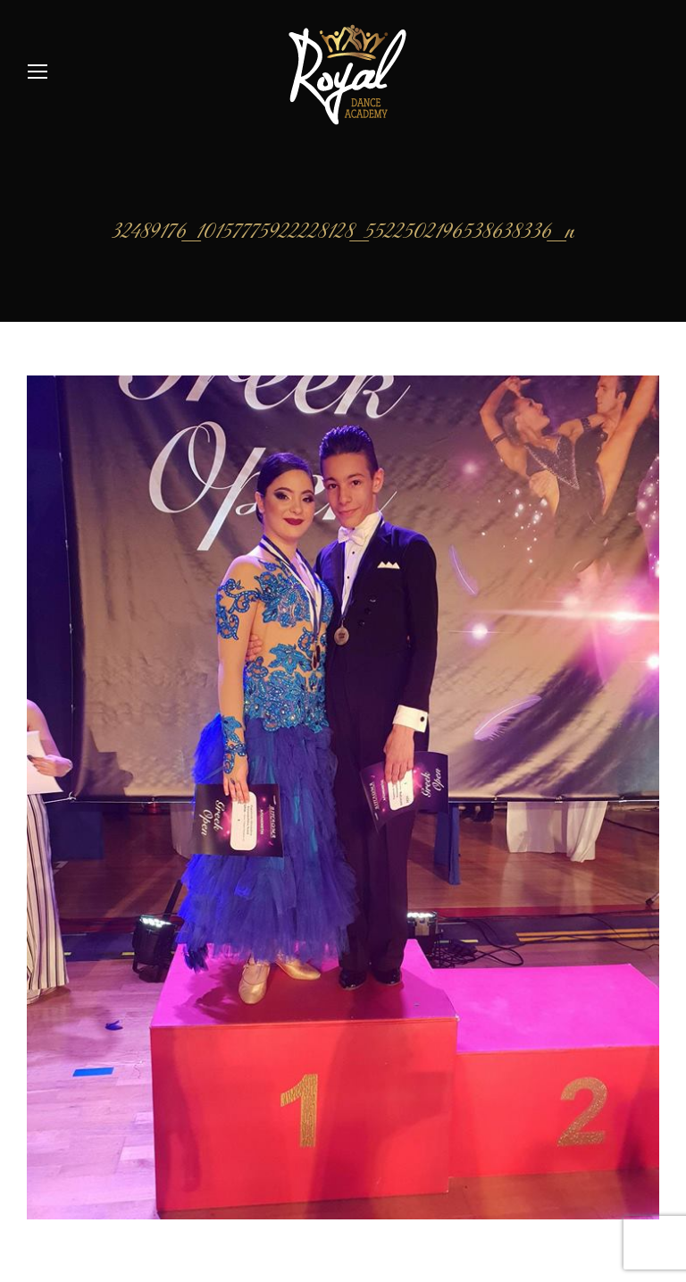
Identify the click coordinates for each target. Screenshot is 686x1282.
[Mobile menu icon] (37, 71)
